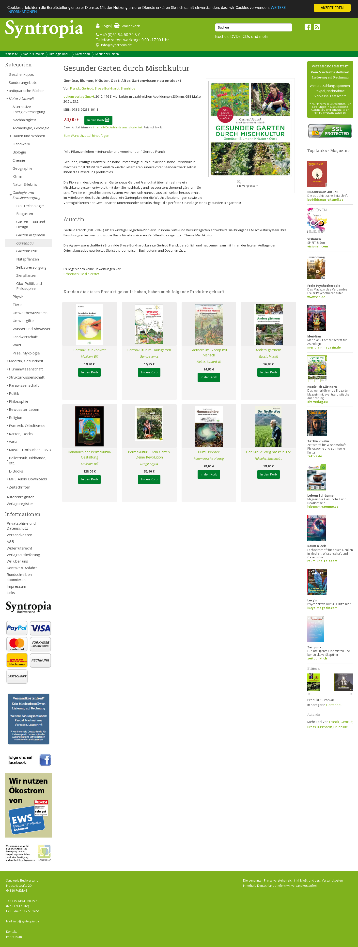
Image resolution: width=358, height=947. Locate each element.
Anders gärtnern (268, 350)
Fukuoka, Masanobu (268, 458)
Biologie (19, 152)
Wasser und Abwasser (32, 328)
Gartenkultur (26, 250)
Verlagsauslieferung (23, 554)
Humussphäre (209, 452)
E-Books (16, 471)
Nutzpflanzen (27, 259)
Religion (15, 417)
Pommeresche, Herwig (209, 458)
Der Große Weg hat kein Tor (268, 452)
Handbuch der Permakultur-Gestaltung (89, 454)
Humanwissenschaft (26, 369)
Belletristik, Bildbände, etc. (28, 460)
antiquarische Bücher (26, 90)
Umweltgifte (23, 320)
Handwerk (21, 143)
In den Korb (98, 120)
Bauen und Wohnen (29, 135)
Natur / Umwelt (33, 54)
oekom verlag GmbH (78, 96)
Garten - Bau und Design (30, 224)
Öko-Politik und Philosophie (29, 286)
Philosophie (18, 401)
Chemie (19, 160)
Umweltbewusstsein (30, 312)
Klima (17, 176)
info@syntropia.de (116, 44)
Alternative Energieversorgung (29, 109)
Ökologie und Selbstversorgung (26, 195)
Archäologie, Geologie (31, 127)
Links (11, 592)
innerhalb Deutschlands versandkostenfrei (117, 127)
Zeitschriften (19, 487)
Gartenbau (82, 54)
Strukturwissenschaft (27, 377)
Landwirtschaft (25, 336)
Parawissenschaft (24, 385)
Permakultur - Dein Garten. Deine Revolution (149, 454)
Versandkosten (19, 534)
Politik (14, 393)
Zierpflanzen (26, 275)
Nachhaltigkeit (24, 119)
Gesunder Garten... (108, 54)
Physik (18, 296)
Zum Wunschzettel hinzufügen (86, 135)
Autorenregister (20, 496)
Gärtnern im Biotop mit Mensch (208, 352)
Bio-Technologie (30, 205)
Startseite (11, 54)
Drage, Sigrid (149, 463)
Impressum (16, 586)
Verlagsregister (20, 503)
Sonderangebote (23, 82)
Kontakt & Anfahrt (22, 567)
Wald (17, 344)
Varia (13, 441)
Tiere (17, 304)
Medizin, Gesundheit (26, 360)
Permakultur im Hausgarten (149, 350)
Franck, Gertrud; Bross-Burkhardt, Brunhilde (102, 88)
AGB (10, 541)
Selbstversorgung (31, 267)
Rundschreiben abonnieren (19, 577)
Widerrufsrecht (19, 548)
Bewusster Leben (24, 409)
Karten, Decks (21, 433)
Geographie (22, 168)
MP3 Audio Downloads (28, 478)
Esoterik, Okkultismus (27, 425)
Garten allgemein (30, 234)
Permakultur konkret (89, 350)
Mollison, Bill (89, 356)
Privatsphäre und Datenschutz (21, 526)
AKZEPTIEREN (332, 7)
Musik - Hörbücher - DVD (30, 449)
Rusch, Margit (268, 356)
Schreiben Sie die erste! (81, 274)
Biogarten (24, 213)
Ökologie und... (59, 54)
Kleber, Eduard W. (209, 361)
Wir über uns (17, 561)
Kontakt (11, 932)
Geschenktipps (21, 74)
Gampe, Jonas (149, 356)
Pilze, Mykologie (26, 353)
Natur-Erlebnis (25, 184)
